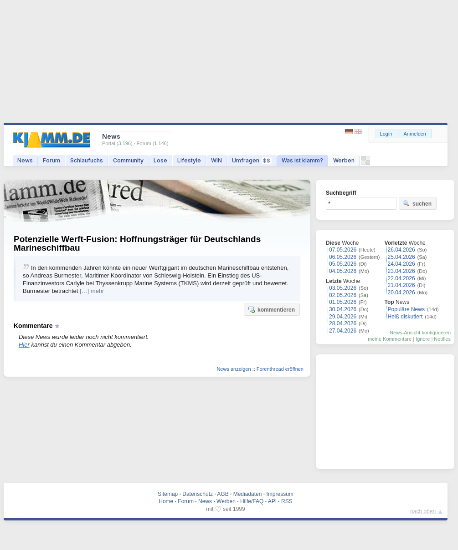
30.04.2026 (342, 309)
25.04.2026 (401, 257)
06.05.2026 (342, 257)
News (25, 160)
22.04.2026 (401, 278)
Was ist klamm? (302, 160)
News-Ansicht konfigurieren (420, 332)
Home (166, 501)
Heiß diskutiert (405, 316)
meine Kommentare (390, 339)
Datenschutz (197, 494)
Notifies (442, 339)
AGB (222, 494)
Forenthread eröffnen (280, 369)
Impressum (279, 494)
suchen (417, 203)
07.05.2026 (342, 250)
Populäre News (406, 309)
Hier (24, 344)
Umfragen (252, 160)
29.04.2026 (342, 316)
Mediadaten (247, 494)
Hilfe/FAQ (251, 501)
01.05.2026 (342, 302)
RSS (287, 501)
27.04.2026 (342, 331)
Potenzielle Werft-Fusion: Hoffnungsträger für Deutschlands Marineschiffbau (137, 243)
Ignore (423, 339)
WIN (216, 160)
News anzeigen (233, 369)
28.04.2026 (342, 323)
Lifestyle (189, 160)
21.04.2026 (401, 285)
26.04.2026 (401, 250)
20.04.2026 (401, 292)
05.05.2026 (342, 264)
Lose (160, 160)
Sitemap (168, 494)
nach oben (423, 511)
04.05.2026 (342, 271)
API (272, 501)
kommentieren (271, 309)
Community (128, 160)
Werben (344, 160)
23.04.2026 (401, 271)
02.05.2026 (342, 295)
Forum (51, 160)
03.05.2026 (342, 288)
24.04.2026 (401, 264)
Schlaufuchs (86, 160)
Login (386, 133)
